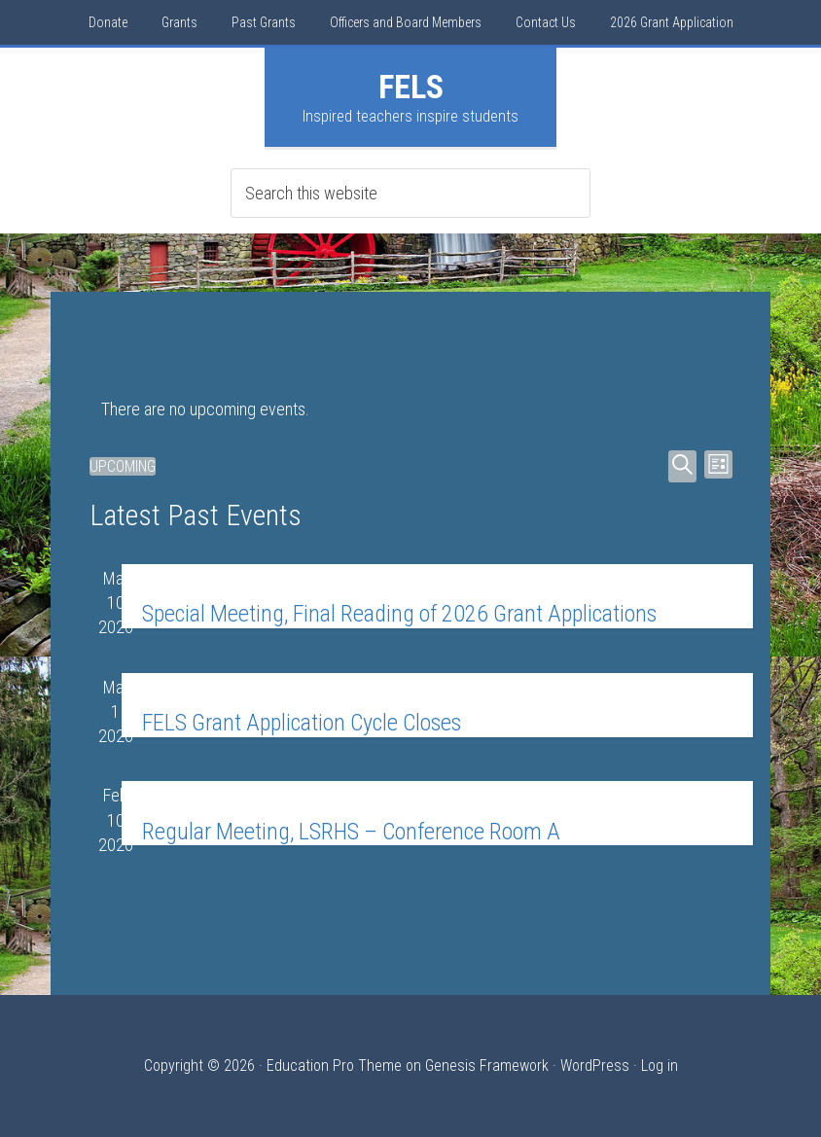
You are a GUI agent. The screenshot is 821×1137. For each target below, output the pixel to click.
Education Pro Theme (334, 1065)
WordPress (594, 1065)
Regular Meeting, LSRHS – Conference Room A (351, 831)
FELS (411, 86)
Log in (659, 1065)
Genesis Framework (487, 1065)
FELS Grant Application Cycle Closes (301, 722)
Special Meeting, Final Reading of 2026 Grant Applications (399, 613)
